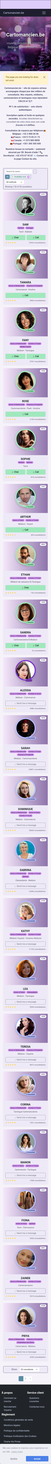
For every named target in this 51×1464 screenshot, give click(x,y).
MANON (25, 1174)
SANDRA (25, 644)
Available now (21, 177)
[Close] (44, 77)
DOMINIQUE (25, 821)
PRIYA (25, 1347)
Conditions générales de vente (18, 1420)
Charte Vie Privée (12, 1441)
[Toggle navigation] (44, 13)
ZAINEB (25, 1283)
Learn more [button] (17, 1452)
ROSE (25, 406)
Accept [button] (37, 1459)
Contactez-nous (37, 1406)
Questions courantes (34, 1400)
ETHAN (25, 579)
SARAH (25, 753)
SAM (25, 229)
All (7, 177)
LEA (25, 1000)
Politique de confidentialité (17, 1430)
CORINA (25, 1109)
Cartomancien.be (13, 12)
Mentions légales (12, 1425)
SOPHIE (25, 470)
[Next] (30, 1378)
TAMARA (25, 294)
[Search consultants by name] (18, 171)
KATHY (25, 936)
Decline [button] (13, 1459)
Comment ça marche (10, 1400)
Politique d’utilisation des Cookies (20, 1436)
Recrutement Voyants (10, 1408)
